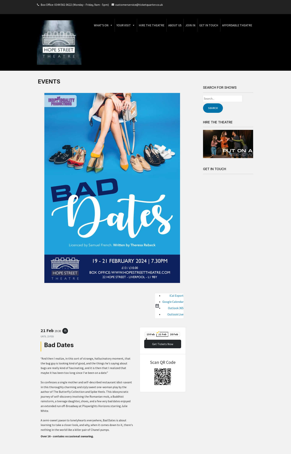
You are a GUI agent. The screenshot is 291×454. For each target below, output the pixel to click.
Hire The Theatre (151, 25)
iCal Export (176, 295)
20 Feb (174, 334)
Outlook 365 (176, 308)
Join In (190, 25)
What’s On (103, 25)
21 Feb (162, 334)
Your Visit (126, 25)
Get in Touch (208, 25)
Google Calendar (173, 302)
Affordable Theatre (237, 25)
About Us (175, 25)
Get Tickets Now (162, 344)
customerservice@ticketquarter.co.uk (139, 4)
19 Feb (151, 334)
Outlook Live (175, 314)
